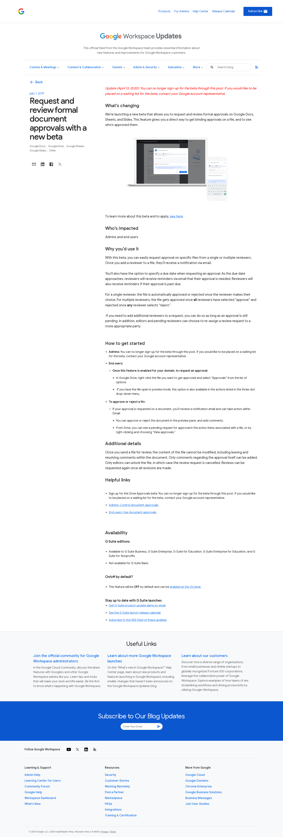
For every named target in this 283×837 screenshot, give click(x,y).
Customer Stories (117, 781)
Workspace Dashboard (40, 798)
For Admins (181, 11)
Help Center (200, 11)
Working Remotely (117, 786)
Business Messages (198, 798)
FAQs (108, 804)
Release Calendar (223, 11)
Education (176, 67)
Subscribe (258, 11)
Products (164, 11)
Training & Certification (121, 815)
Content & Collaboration (85, 67)
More (198, 67)
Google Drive (56, 146)
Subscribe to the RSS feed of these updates (138, 620)
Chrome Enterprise (198, 786)
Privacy (104, 831)
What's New (33, 804)
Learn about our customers (204, 656)
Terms (113, 831)
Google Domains (196, 781)
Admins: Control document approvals (134, 505)
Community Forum (37, 786)
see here (176, 216)
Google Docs (38, 146)
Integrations (113, 809)
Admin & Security (146, 67)
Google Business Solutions (203, 792)
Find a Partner (114, 792)
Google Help (33, 792)
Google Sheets (75, 146)
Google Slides (38, 150)
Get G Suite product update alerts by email (137, 605)
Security (110, 775)
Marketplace (113, 798)
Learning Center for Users (43, 781)
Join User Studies (197, 804)
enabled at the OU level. (185, 587)
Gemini (118, 67)
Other (52, 150)
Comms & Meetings (44, 67)
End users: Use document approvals (133, 512)
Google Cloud (195, 775)
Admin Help (32, 775)
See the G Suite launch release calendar (135, 613)
